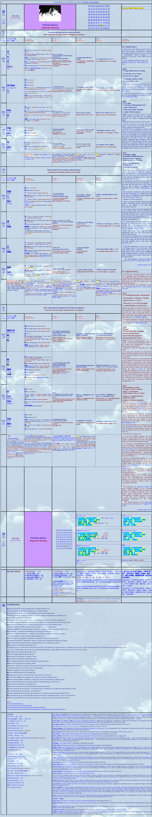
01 (89, 6)
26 (106, 11)
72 (109, 25)
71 (106, 25)
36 (109, 14)
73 (89, 28)
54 (109, 20)
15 (101, 9)
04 (96, 6)
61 (104, 22)
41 (99, 17)
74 (92, 28)
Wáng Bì (39, 377)
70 (104, 25)
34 (104, 14)
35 (106, 14)
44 (106, 17)
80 (106, 28)
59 (99, 22)
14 (99, 9)
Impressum (85, 2)
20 (92, 11)
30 (94, 14)
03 (94, 6)
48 (94, 20)
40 (96, 17)
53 (106, 20)
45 (109, 17)
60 (101, 22)
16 (104, 9)
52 (104, 20)
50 (99, 20)
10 (89, 9)
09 (109, 6)
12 (94, 9)
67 (96, 25)
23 (99, 11)
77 (99, 28)
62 (106, 22)
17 (106, 9)
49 (96, 20)
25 (104, 11)
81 (109, 28)
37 (89, 17)
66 (94, 25)
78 (101, 28)
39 (94, 17)
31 (96, 14)
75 (94, 28)
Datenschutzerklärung (94, 2)
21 (94, 11)
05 (99, 6)
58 (96, 22)
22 (96, 11)
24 (101, 11)
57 (94, 22)
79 (104, 28)
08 (106, 6)
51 (101, 20)
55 (89, 22)
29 (92, 14)
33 (101, 14)
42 (101, 17)
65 (92, 25)
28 (89, 14)
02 (92, 6)
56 (92, 22)
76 (96, 28)
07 (104, 6)
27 (109, 11)
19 (89, 11)
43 (104, 17)
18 (109, 9)
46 (89, 20)
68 (99, 25)
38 (92, 17)
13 (96, 9)
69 (3, 11)
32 (99, 14)
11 (92, 9)
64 (89, 25)
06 (101, 6)
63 (109, 22)
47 (92, 20)
